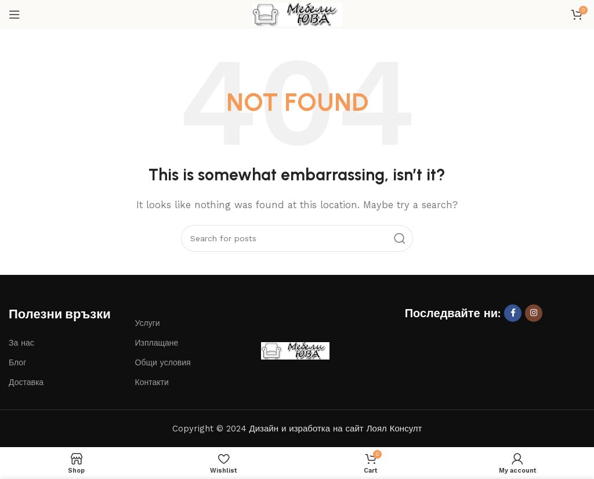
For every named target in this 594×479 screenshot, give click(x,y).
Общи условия (163, 362)
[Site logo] (297, 14)
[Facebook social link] (512, 313)
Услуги (147, 323)
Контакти (152, 382)
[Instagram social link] (533, 313)
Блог (17, 362)
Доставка (26, 382)
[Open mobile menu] (14, 14)
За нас (21, 342)
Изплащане (157, 342)
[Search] (297, 238)
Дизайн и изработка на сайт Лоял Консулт (335, 428)
